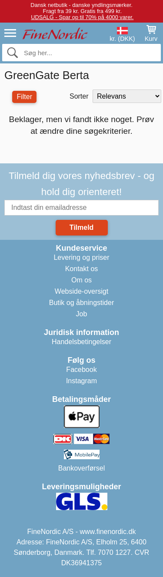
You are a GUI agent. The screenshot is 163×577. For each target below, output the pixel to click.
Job (81, 314)
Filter (24, 96)
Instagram (81, 381)
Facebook (81, 369)
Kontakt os (81, 268)
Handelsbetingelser (81, 341)
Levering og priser (81, 257)
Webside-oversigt (81, 291)
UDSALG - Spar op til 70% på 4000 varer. (82, 17)
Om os (81, 280)
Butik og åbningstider (81, 302)
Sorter (79, 96)
